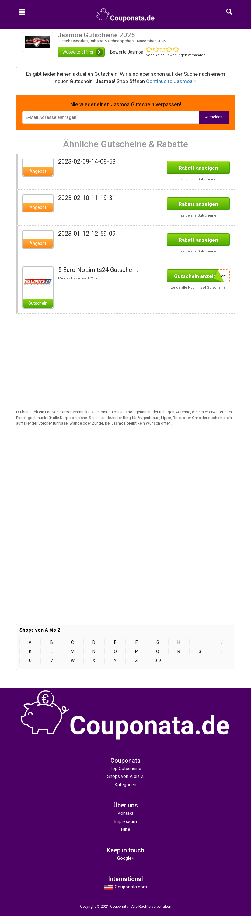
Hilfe (125, 829)
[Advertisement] (68, 356)
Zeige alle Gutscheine (198, 179)
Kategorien (125, 784)
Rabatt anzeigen (198, 168)
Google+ (125, 858)
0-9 (158, 660)
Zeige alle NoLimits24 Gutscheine (198, 288)
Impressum (125, 821)
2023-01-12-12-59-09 (87, 233)
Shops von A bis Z (125, 776)
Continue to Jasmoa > (171, 81)
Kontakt (125, 813)
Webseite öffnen (82, 52)
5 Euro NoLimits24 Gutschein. (98, 269)
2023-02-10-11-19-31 (87, 197)
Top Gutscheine (125, 768)
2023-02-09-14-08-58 (87, 161)
